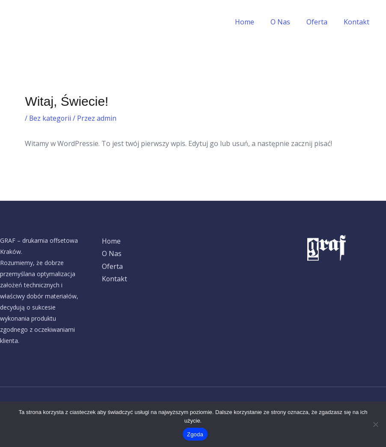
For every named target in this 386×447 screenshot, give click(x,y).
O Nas (287, 22)
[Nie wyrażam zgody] (375, 424)
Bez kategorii (50, 118)
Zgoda (195, 434)
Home (253, 22)
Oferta (320, 22)
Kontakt (358, 22)
